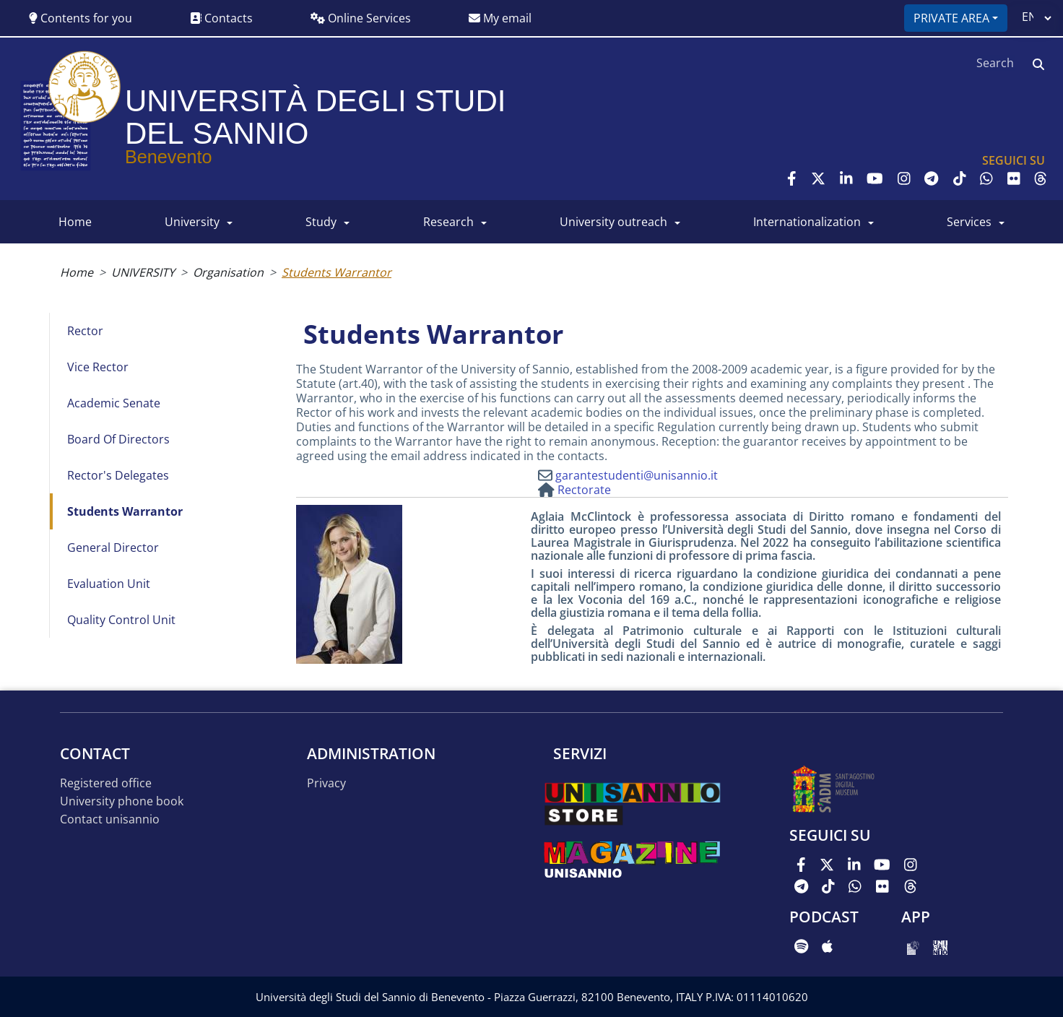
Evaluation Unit (108, 584)
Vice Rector (98, 367)
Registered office (106, 783)
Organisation (228, 272)
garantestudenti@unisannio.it (636, 475)
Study (321, 222)
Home (76, 272)
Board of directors (118, 439)
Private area (951, 18)
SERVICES (969, 222)
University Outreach (613, 222)
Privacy (326, 783)
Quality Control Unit (121, 620)
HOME (75, 222)
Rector (85, 331)
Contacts (221, 18)
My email (500, 18)
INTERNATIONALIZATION (807, 222)
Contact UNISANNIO (110, 819)
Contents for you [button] (80, 18)
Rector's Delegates (118, 475)
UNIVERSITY (192, 222)
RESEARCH (448, 222)
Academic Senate (113, 403)
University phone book (121, 801)
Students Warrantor (125, 511)
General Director (113, 547)
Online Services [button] (361, 18)
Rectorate (584, 490)
